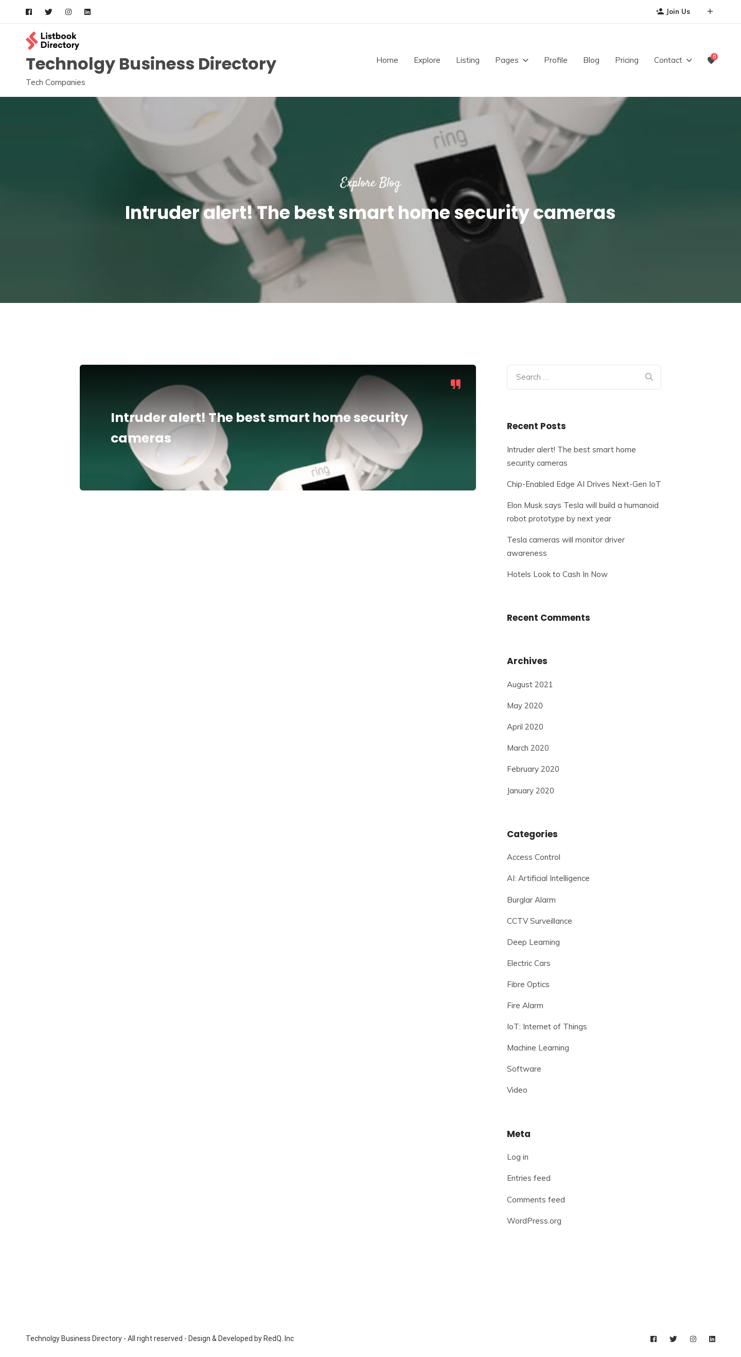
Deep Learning (533, 942)
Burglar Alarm (531, 900)
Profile (556, 60)
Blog (591, 60)
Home (387, 60)
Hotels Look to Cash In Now (557, 574)
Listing (468, 60)
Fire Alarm (525, 1005)
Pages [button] (507, 60)
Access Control (533, 857)
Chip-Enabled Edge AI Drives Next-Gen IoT (584, 484)
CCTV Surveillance (539, 921)
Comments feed (536, 1200)
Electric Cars (529, 963)
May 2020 (525, 705)
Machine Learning (538, 1048)
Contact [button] (668, 60)
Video (517, 1090)
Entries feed (529, 1178)
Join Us (673, 11)
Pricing (627, 60)
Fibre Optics (528, 984)
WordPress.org (534, 1221)
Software (524, 1069)
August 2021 (530, 684)
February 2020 (533, 769)
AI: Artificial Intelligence (548, 878)
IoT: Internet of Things (547, 1026)
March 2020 (528, 748)
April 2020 (525, 727)
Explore (427, 60)
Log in (517, 1157)
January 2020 (530, 790)
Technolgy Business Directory (151, 63)
